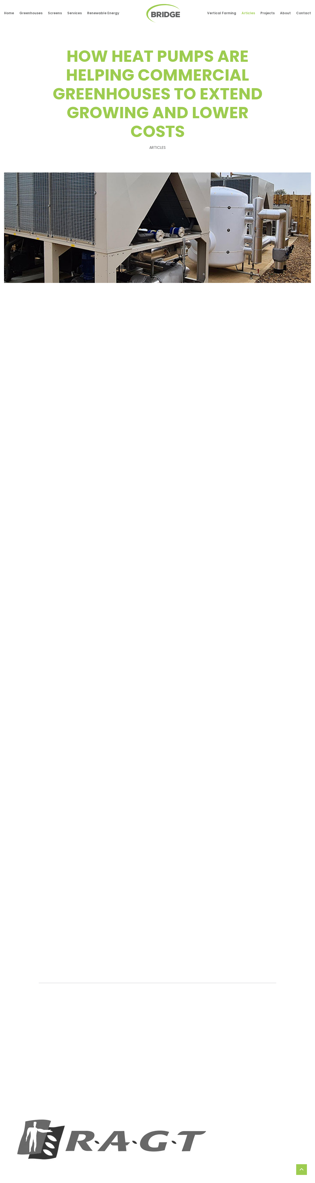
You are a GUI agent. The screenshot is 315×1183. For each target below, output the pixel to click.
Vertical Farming (221, 13)
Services (74, 13)
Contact (303, 13)
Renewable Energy (103, 13)
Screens (55, 13)
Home (9, 13)
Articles (248, 13)
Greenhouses (31, 13)
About (285, 13)
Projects (267, 13)
